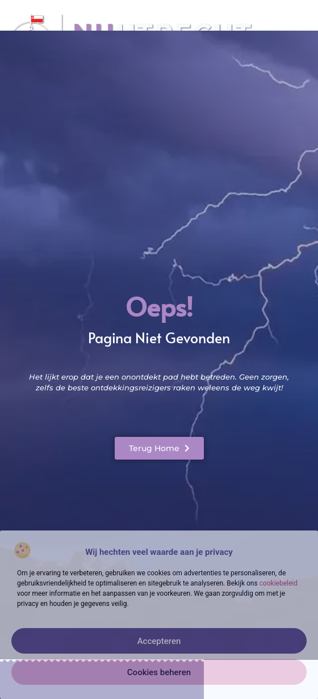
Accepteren (159, 641)
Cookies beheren (159, 672)
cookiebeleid (279, 583)
